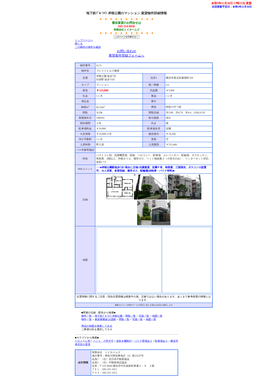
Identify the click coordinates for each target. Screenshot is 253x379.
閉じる (79, 43)
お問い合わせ (126, 51)
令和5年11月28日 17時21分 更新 (231, 3)
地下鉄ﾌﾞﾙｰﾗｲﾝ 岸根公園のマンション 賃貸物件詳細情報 (126, 13)
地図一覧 (157, 316)
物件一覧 (86, 316)
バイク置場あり (143, 341)
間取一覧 (130, 316)
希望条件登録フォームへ (126, 55)
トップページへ (84, 40)
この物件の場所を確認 (88, 47)
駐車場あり (161, 341)
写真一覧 (144, 316)
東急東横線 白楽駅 (105, 319)
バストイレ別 (82, 341)
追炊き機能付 (124, 341)
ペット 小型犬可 (103, 341)
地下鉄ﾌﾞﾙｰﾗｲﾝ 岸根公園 (108, 316)
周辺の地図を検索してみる (96, 326)
